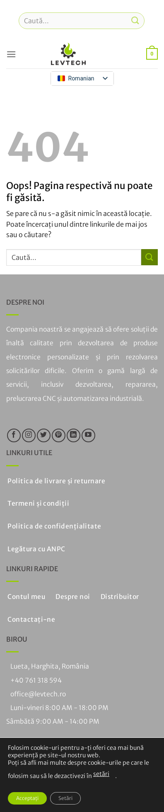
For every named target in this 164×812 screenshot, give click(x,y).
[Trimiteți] (135, 20)
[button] (11, 54)
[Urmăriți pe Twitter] (44, 435)
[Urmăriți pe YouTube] (88, 435)
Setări (65, 798)
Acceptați (27, 798)
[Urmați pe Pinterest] (58, 435)
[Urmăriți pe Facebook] (14, 435)
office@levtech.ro (38, 694)
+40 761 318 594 (36, 680)
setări (101, 774)
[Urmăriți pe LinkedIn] (73, 435)
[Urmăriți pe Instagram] (29, 435)
